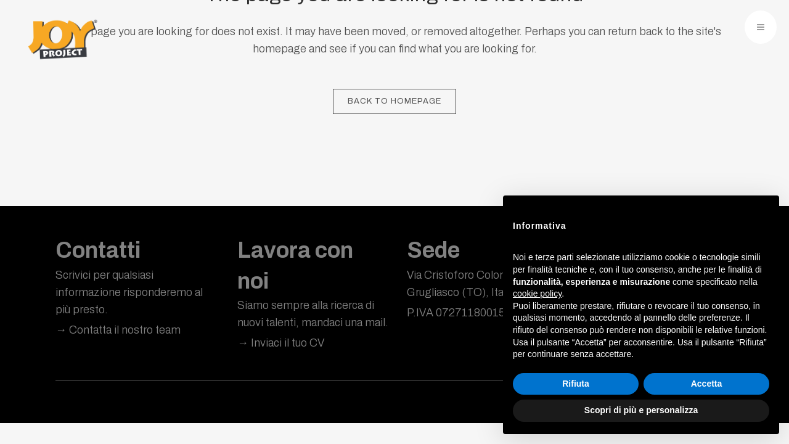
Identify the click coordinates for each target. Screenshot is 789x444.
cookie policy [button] (537, 293)
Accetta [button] (706, 383)
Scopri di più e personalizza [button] (641, 410)
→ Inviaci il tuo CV (280, 343)
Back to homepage (394, 101)
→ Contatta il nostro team (118, 330)
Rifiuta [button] (575, 383)
